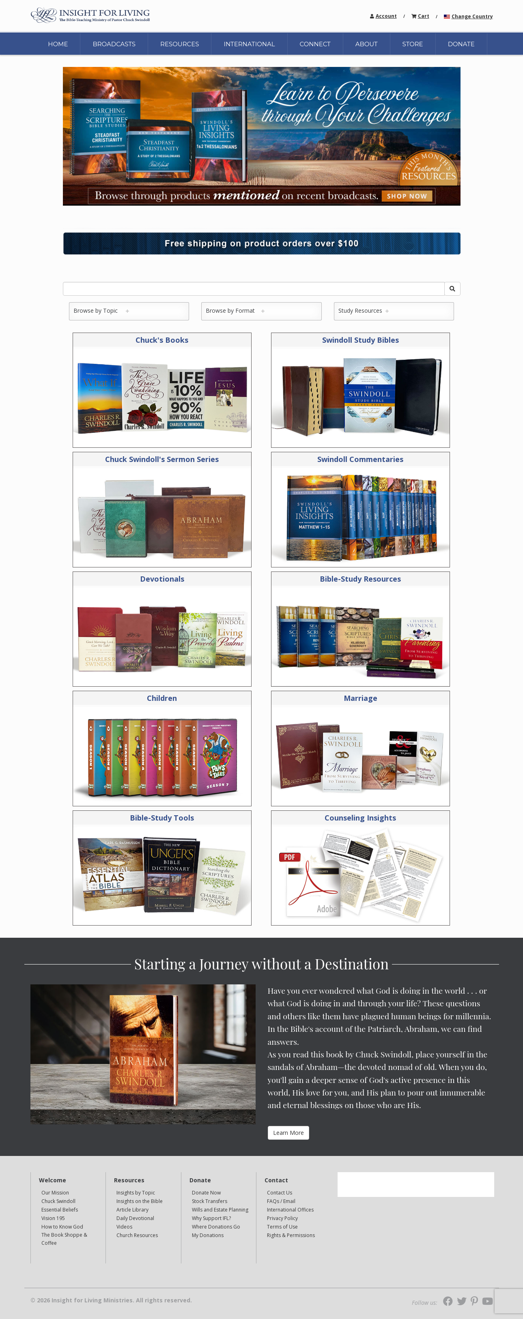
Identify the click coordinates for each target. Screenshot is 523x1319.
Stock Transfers (209, 1201)
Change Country (472, 16)
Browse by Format (233, 310)
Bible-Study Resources (360, 579)
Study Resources (361, 310)
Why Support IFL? (211, 1218)
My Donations (208, 1235)
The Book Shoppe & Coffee (64, 1238)
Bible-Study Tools (162, 818)
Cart (423, 16)
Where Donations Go (216, 1226)
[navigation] (386, 15)
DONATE (461, 44)
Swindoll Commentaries (360, 459)
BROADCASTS (114, 44)
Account (386, 16)
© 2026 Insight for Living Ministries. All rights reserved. (111, 1300)
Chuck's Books (162, 340)
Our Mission (55, 1192)
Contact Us (279, 1192)
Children (162, 698)
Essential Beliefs (59, 1209)
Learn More (288, 1132)
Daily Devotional (135, 1218)
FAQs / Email (281, 1201)
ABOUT (366, 44)
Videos (124, 1226)
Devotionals (162, 579)
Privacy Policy (282, 1218)
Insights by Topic (135, 1192)
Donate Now (206, 1192)
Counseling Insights (360, 818)
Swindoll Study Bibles (360, 340)
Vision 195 (53, 1218)
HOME (58, 44)
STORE (412, 44)
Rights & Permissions (291, 1235)
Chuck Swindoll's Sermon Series (162, 459)
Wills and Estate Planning (220, 1209)
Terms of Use (282, 1226)
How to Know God (62, 1226)
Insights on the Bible (139, 1201)
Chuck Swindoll (58, 1201)
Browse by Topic (99, 310)
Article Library (132, 1209)
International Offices (290, 1209)
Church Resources (137, 1235)
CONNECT (315, 44)
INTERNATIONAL (249, 44)
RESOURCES (179, 44)
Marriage (360, 698)
